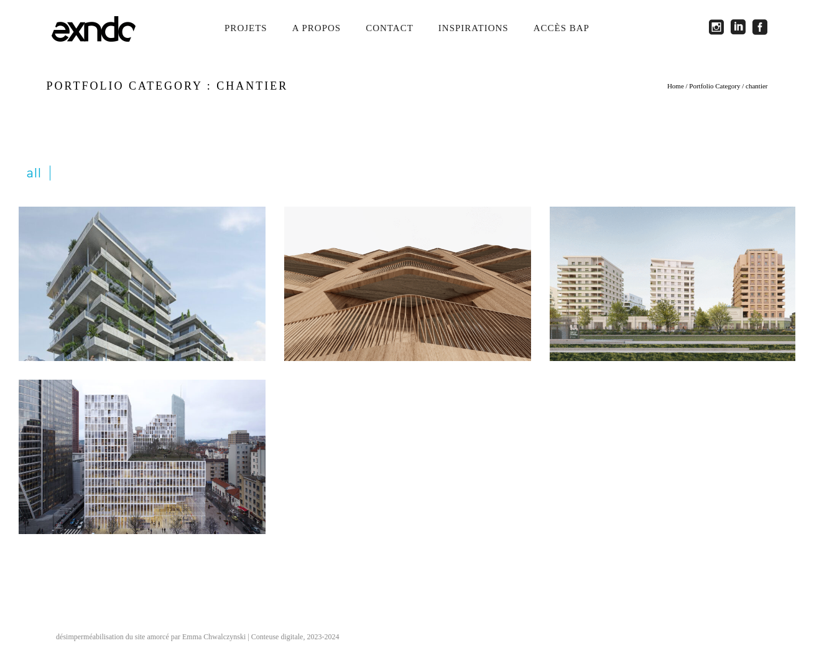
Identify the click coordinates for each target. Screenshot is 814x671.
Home (675, 86)
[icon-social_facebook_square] (760, 27)
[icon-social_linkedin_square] (741, 27)
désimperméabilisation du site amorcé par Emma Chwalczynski (151, 636)
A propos (316, 28)
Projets (245, 28)
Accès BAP (562, 28)
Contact (390, 28)
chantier (756, 86)
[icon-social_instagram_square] (720, 27)
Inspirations (473, 28)
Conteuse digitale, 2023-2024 (295, 636)
